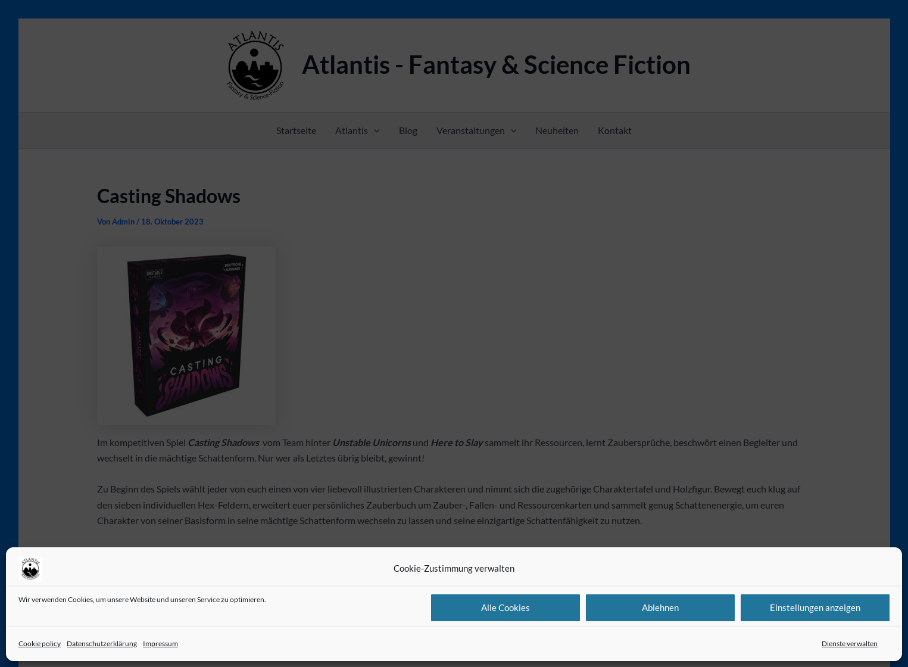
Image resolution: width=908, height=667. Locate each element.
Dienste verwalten (850, 643)
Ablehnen (660, 607)
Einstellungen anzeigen (815, 607)
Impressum (160, 643)
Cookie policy (39, 643)
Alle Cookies (505, 607)
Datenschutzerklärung (102, 643)
